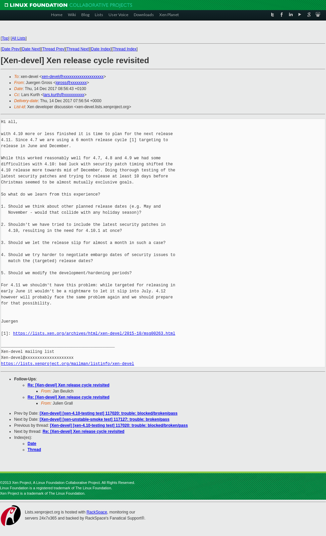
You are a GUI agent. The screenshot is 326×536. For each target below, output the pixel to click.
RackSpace (96, 512)
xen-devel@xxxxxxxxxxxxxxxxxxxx (73, 76)
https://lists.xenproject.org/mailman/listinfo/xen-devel (67, 364)
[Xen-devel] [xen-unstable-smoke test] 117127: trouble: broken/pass (104, 419)
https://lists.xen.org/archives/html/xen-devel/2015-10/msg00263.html (94, 333)
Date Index (101, 49)
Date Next (31, 49)
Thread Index (125, 49)
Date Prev (10, 49)
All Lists (19, 38)
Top (5, 38)
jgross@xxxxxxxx (71, 82)
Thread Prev (53, 49)
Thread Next (78, 49)
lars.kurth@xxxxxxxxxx (63, 94)
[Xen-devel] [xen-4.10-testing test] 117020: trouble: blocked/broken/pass (108, 413)
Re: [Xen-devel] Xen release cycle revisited (68, 385)
